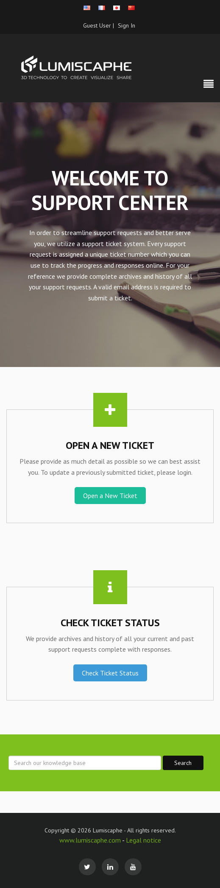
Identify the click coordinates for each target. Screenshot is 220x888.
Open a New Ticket (110, 495)
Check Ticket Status (110, 673)
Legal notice (143, 840)
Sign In (126, 25)
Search (183, 763)
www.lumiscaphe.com (90, 840)
